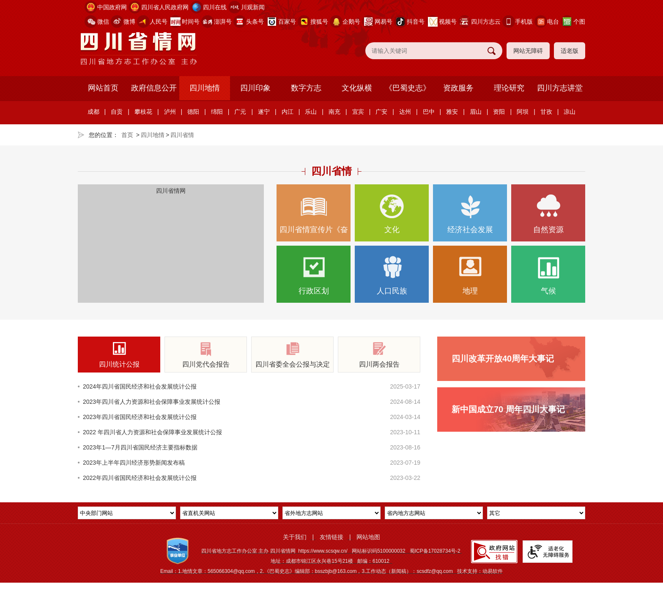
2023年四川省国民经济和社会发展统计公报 (140, 417)
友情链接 (331, 537)
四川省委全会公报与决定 (292, 355)
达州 (405, 111)
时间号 (191, 21)
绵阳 (217, 111)
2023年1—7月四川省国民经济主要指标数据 (140, 447)
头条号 (255, 21)
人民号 (158, 21)
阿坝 (523, 111)
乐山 (311, 111)
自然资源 (548, 214)
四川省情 (182, 134)
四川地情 (204, 88)
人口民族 (392, 275)
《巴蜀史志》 (407, 88)
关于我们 (295, 537)
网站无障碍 (528, 50)
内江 (287, 111)
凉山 (569, 111)
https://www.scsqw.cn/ (323, 551)
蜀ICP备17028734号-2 (435, 551)
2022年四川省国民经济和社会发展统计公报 (140, 477)
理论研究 (509, 88)
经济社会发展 (470, 214)
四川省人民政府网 (165, 7)
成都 (93, 111)
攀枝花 (143, 111)
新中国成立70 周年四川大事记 (508, 409)
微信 (103, 21)
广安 (381, 111)
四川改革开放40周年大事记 (503, 358)
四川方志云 (486, 21)
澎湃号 (223, 21)
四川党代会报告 (206, 355)
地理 (470, 275)
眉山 (476, 111)
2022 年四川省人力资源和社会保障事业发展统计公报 (152, 432)
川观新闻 (253, 7)
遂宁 (264, 111)
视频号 (448, 21)
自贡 (117, 111)
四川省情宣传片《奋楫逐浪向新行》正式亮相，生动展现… (314, 218)
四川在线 (215, 7)
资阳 (499, 111)
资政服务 (458, 88)
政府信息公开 (154, 88)
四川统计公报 (119, 355)
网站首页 (103, 88)
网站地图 (368, 537)
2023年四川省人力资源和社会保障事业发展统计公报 (151, 401)
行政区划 (314, 275)
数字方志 (306, 88)
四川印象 (255, 88)
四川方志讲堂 (560, 88)
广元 (240, 111)
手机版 (524, 21)
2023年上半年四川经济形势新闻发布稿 (134, 462)
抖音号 (416, 21)
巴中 (429, 111)
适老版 (569, 50)
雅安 (452, 111)
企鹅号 (351, 21)
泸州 (170, 111)
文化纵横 (357, 88)
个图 (579, 21)
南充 (334, 111)
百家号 (287, 21)
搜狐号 (319, 21)
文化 (392, 214)
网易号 (383, 21)
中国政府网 (112, 7)
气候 (548, 275)
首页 (127, 134)
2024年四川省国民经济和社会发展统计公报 (140, 386)
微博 (129, 21)
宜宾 (358, 111)
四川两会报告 (379, 355)
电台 (553, 21)
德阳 (193, 111)
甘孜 (546, 111)
